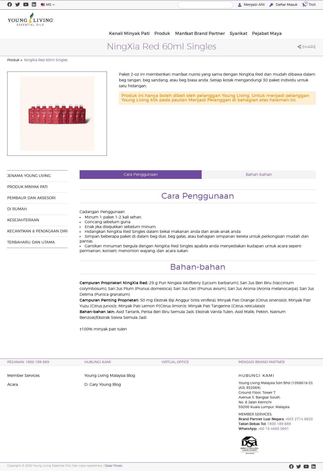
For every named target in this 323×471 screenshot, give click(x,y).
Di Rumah (17, 209)
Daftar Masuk (283, 5)
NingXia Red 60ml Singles (46, 60)
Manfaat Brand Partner (230, 19)
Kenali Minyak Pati (159, 19)
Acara (12, 384)
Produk (192, 19)
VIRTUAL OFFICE (175, 362)
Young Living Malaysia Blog (109, 376)
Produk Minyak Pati (27, 187)
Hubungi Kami (97, 362)
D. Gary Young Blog (102, 384)
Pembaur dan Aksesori (31, 198)
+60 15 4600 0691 (273, 429)
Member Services (23, 376)
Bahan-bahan (259, 175)
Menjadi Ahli (252, 5)
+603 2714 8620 (298, 419)
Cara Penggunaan (141, 175)
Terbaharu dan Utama (31, 242)
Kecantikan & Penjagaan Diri (37, 231)
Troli (309, 4)
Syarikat (269, 19)
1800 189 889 (278, 424)
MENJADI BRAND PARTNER (262, 362)
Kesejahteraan (23, 220)
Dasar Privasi (113, 465)
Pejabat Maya (298, 19)
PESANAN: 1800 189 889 (28, 362)
